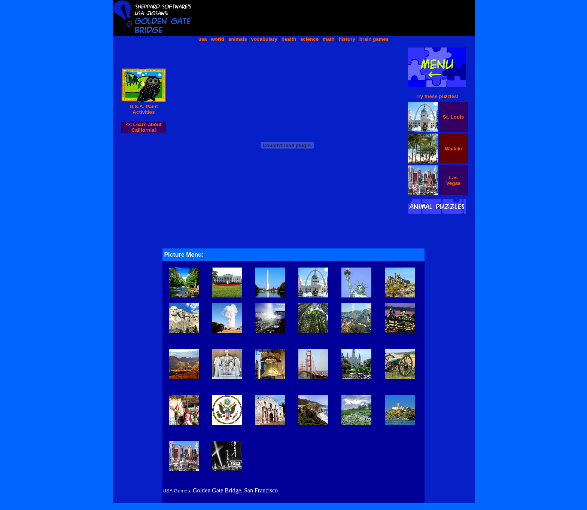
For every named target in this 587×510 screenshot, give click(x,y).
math (329, 39)
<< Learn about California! (144, 127)
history (346, 39)
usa (202, 39)
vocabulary (264, 39)
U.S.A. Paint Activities (144, 109)
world (218, 39)
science (309, 39)
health (289, 39)
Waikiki (453, 149)
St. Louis (453, 117)
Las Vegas (453, 180)
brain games (374, 39)
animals (237, 39)
